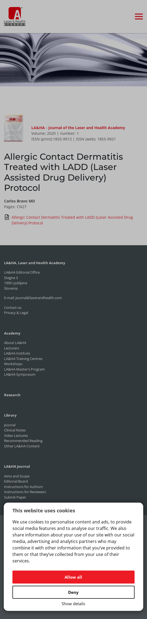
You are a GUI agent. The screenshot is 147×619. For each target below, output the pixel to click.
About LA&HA (15, 342)
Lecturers (11, 348)
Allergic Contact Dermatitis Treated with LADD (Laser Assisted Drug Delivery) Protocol (68, 219)
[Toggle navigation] (139, 16)
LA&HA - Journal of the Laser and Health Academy (78, 127)
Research (12, 394)
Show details (73, 603)
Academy (12, 333)
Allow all (73, 577)
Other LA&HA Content (22, 446)
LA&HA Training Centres (23, 358)
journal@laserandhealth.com (38, 297)
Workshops (13, 363)
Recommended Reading (23, 440)
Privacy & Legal (16, 312)
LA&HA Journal (17, 466)
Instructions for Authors (23, 486)
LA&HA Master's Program (24, 369)
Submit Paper (15, 497)
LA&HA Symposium (19, 374)
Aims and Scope (16, 476)
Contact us (12, 307)
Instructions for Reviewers (25, 491)
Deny (73, 592)
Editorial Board (16, 481)
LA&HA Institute (17, 353)
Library (10, 415)
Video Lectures (16, 435)
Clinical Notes (15, 430)
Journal (9, 425)
